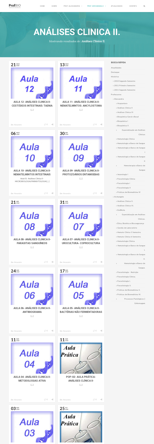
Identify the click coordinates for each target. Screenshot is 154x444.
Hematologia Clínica (126, 139)
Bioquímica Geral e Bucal (128, 117)
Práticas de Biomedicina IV (128, 192)
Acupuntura (122, 103)
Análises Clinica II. (125, 201)
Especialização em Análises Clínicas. (133, 217)
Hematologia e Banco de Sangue (131, 143)
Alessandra (18, 125)
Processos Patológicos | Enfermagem (134, 301)
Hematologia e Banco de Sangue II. (131, 256)
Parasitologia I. (124, 281)
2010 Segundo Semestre (124, 81)
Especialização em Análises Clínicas (133, 132)
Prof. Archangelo (95, 6)
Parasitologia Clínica (126, 179)
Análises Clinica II (125, 108)
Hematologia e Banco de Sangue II (131, 159)
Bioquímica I (122, 121)
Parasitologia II (124, 188)
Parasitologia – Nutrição (127, 272)
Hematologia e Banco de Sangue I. (131, 248)
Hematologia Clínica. (126, 241)
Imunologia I (122, 174)
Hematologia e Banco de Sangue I (131, 150)
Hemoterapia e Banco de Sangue (134, 168)
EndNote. (121, 210)
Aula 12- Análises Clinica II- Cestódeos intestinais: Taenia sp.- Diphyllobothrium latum (32, 105)
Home (42, 6)
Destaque (115, 72)
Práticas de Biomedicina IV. (129, 294)
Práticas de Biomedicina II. (128, 290)
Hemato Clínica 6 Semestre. (129, 237)
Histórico (115, 77)
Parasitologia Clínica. (126, 277)
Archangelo (119, 197)
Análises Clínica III (125, 112)
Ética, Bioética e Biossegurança (130, 223)
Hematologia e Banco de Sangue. (134, 265)
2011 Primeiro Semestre (124, 85)
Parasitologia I (123, 183)
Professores (116, 94)
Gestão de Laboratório (127, 228)
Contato (133, 6)
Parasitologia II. (124, 286)
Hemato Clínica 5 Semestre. (129, 232)
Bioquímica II (123, 126)
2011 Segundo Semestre (124, 90)
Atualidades (117, 6)
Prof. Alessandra (72, 6)
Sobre (54, 6)
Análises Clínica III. (125, 206)
